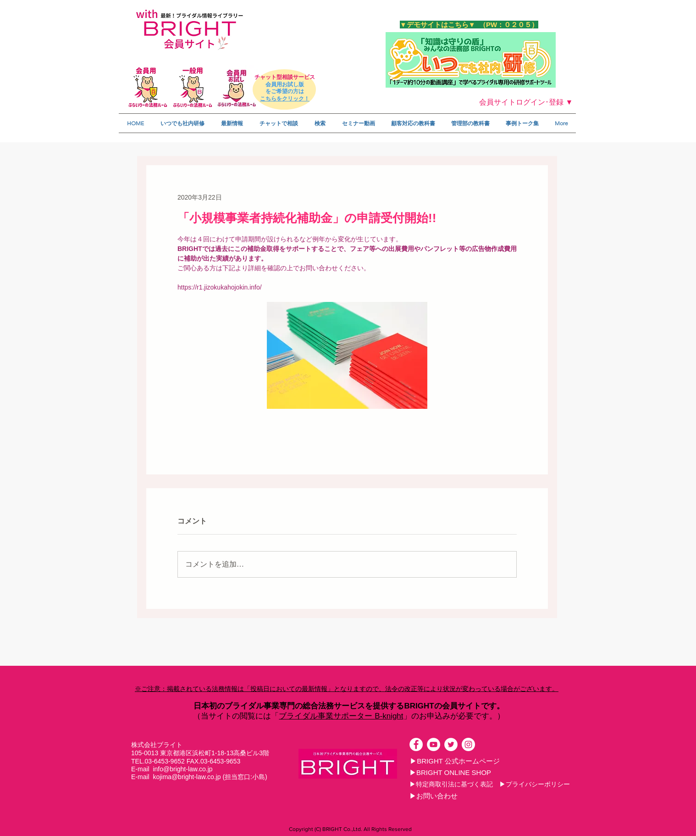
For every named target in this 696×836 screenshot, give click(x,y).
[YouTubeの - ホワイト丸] (433, 744)
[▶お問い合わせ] (433, 796)
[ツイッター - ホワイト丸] (451, 744)
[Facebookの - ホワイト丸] (416, 744)
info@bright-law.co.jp (182, 769)
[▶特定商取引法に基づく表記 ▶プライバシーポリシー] (490, 784)
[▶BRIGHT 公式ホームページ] (455, 761)
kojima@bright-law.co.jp (187, 776)
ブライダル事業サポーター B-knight (341, 716)
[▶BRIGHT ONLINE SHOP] (450, 772)
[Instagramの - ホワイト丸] (468, 744)
